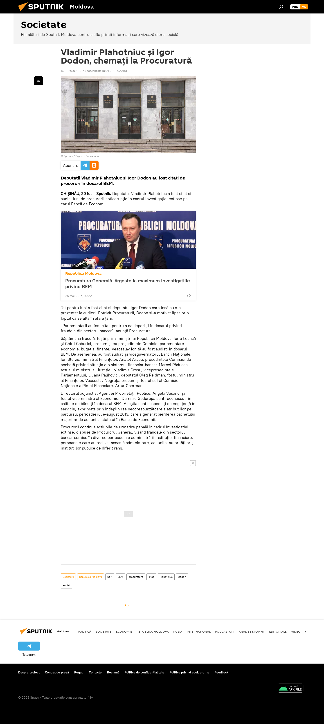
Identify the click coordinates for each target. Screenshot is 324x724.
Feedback (221, 672)
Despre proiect (29, 672)
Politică (84, 631)
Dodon (182, 576)
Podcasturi (224, 631)
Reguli (78, 672)
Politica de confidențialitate (144, 672)
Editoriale (278, 631)
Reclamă (113, 672)
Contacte (95, 672)
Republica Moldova (83, 273)
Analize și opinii (252, 631)
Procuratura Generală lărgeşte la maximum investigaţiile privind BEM (127, 283)
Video (296, 631)
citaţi (151, 576)
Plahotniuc (166, 576)
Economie (124, 631)
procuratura (135, 576)
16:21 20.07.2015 (72, 71)
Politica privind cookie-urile (189, 672)
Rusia (177, 631)
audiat (66, 585)
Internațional (199, 631)
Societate (68, 576)
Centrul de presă (57, 672)
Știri (109, 576)
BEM (120, 576)
